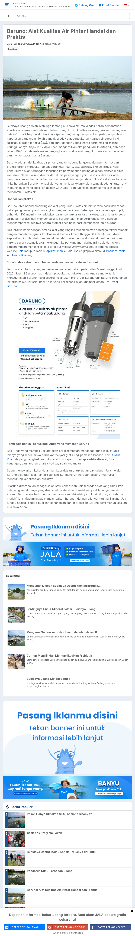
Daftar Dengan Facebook (110, 928)
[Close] (132, 912)
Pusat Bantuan (109, 5)
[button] (126, 5)
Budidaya (12, 49)
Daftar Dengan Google (66, 928)
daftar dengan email (21, 928)
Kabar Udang (19, 3)
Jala (20, 251)
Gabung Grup (85, 5)
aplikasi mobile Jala (59, 251)
